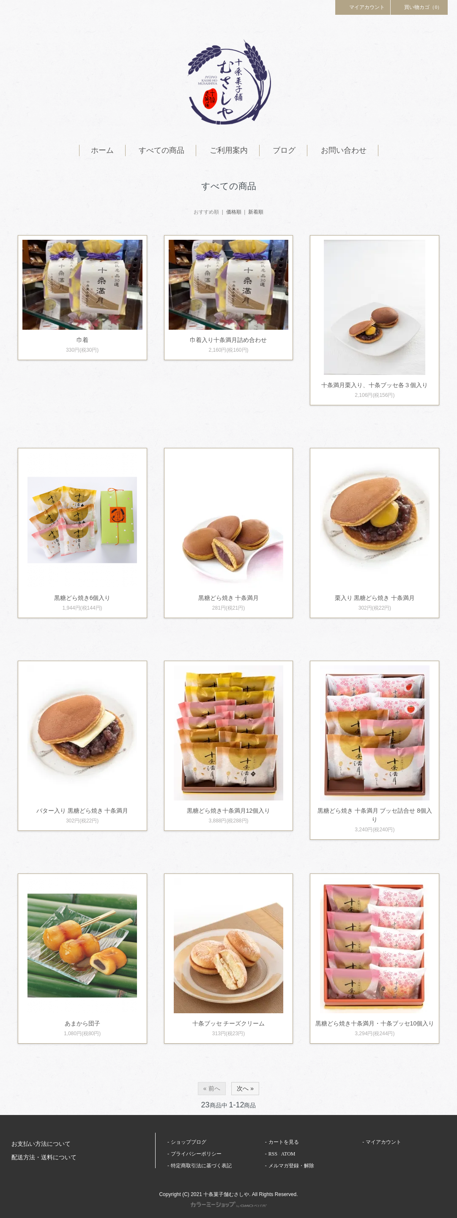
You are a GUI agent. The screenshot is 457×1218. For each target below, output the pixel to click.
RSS (272, 1154)
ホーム (102, 150)
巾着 (82, 339)
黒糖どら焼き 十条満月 (228, 597)
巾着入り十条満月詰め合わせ (228, 339)
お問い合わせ (344, 150)
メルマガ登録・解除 (291, 1166)
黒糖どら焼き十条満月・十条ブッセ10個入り (375, 1023)
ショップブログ (188, 1142)
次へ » (245, 1088)
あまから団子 (82, 1023)
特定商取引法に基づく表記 (201, 1166)
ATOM (288, 1154)
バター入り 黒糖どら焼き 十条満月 (82, 810)
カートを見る (283, 1142)
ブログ (284, 150)
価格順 (233, 212)
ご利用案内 (229, 150)
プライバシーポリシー (196, 1154)
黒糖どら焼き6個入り (82, 597)
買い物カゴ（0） (419, 6)
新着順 (255, 212)
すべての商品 (161, 150)
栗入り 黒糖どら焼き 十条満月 (375, 597)
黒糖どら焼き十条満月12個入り (229, 810)
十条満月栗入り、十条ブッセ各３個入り (374, 385)
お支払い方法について (41, 1144)
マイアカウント (363, 6)
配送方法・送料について (44, 1157)
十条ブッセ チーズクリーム (228, 1023)
